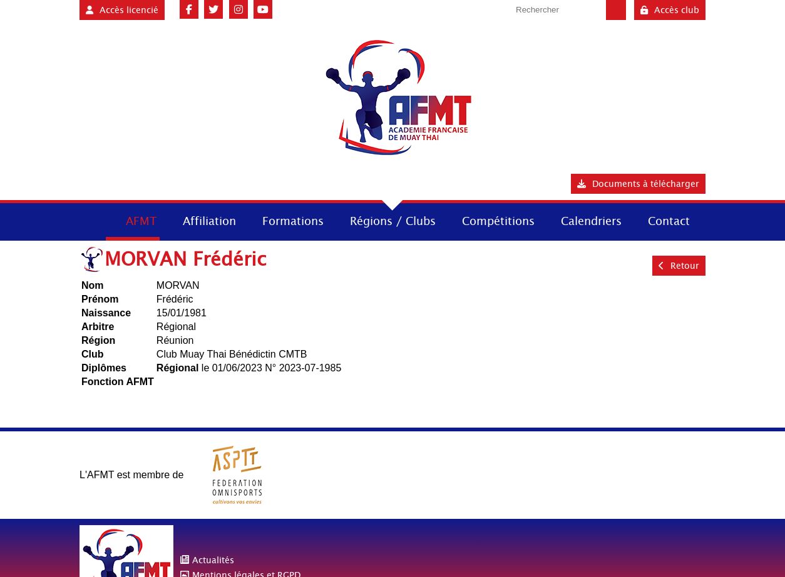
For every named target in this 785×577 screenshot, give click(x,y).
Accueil (91, 220)
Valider (616, 10)
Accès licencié (122, 10)
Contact (669, 221)
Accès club (669, 10)
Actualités (213, 560)
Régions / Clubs (393, 221)
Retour (679, 266)
